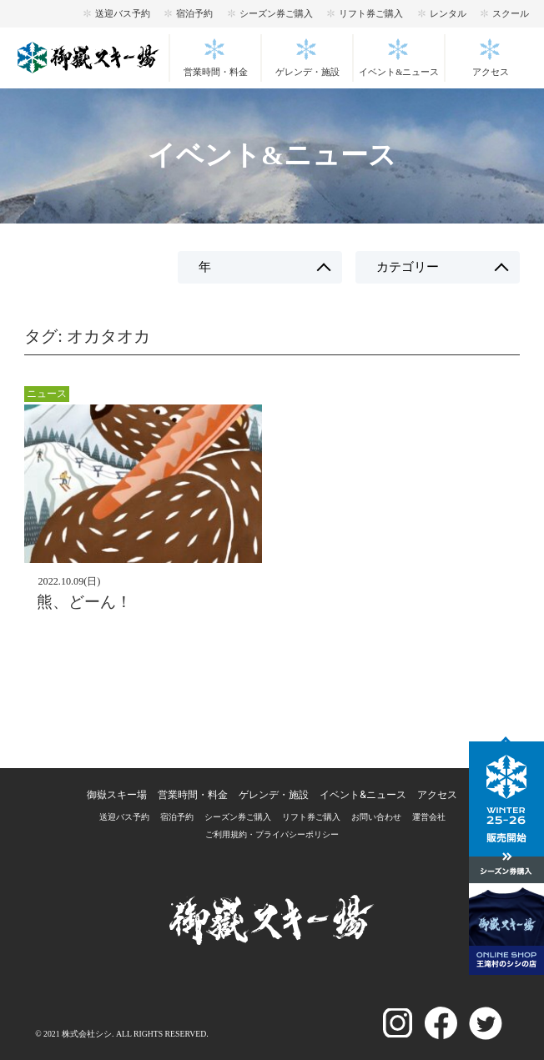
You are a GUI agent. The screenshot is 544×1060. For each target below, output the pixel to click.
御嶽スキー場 (117, 795)
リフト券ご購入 (371, 13)
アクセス (490, 72)
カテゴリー (407, 267)
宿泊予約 (194, 13)
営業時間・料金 (216, 72)
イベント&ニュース (399, 72)
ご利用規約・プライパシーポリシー (272, 834)
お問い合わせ (376, 816)
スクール (510, 13)
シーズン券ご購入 (276, 13)
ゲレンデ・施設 (307, 72)
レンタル (448, 13)
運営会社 (429, 816)
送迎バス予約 (122, 13)
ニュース (47, 393)
